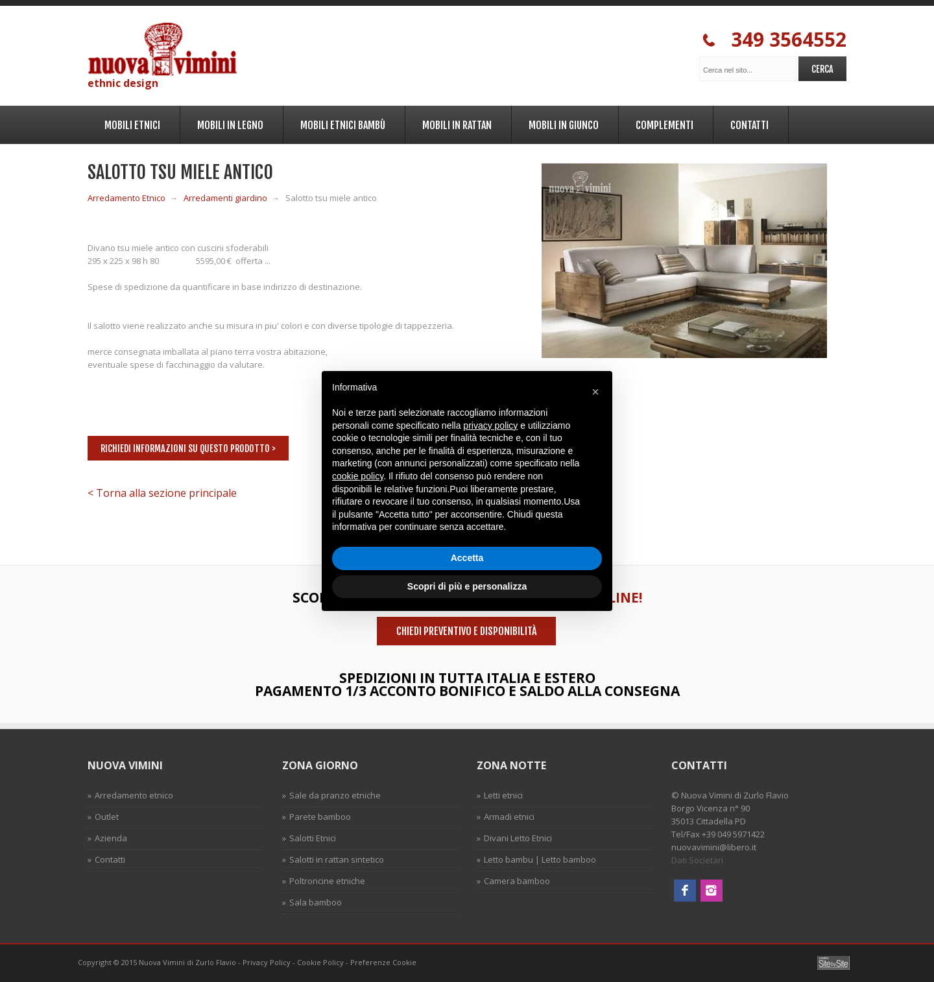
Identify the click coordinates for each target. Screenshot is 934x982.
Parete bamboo (320, 816)
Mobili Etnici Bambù (340, 123)
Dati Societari (697, 860)
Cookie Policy (320, 962)
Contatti (747, 123)
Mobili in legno (228, 123)
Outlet (107, 816)
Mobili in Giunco (562, 123)
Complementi (662, 123)
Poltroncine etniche (327, 881)
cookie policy (357, 476)
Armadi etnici (509, 816)
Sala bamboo (315, 902)
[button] (595, 391)
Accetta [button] (467, 558)
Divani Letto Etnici (518, 838)
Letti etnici (503, 795)
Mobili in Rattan (455, 123)
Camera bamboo (517, 881)
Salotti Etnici (312, 838)
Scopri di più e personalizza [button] (467, 586)
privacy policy (490, 425)
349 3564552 (774, 40)
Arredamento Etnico (126, 198)
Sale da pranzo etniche (335, 795)
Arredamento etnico (134, 795)
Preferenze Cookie (383, 962)
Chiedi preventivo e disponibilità (466, 631)
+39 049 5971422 (733, 834)
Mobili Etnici (130, 123)
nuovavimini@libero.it (713, 847)
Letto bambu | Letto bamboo (540, 859)
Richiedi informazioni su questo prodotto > (188, 448)
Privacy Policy (267, 962)
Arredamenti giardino (225, 198)
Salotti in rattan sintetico (336, 859)
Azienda (111, 838)
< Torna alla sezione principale (162, 493)
